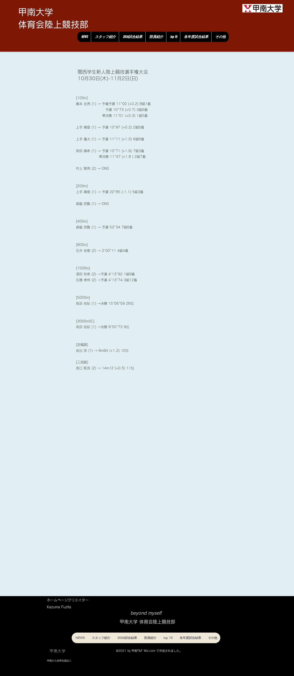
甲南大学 (35, 12)
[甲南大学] (262, 8)
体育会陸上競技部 (53, 24)
